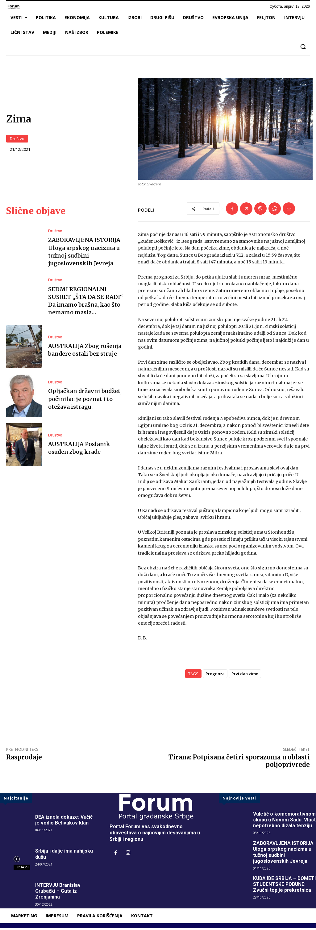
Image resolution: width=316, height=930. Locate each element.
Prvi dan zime (244, 675)
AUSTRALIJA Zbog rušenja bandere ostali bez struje (84, 351)
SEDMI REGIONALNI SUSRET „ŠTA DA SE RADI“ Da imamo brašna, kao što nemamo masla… (85, 302)
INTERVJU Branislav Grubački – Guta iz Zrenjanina (58, 893)
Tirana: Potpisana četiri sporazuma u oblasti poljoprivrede (239, 762)
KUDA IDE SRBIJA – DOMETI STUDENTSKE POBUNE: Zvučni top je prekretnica (279, 889)
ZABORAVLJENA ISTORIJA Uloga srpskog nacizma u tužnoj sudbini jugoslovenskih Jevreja (283, 854)
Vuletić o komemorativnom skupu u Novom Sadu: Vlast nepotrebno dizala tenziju (284, 821)
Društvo (17, 139)
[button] (303, 46)
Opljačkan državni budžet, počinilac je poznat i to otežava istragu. (85, 401)
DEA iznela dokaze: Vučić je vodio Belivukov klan (64, 822)
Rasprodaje (24, 759)
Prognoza (215, 675)
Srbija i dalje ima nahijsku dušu (64, 856)
